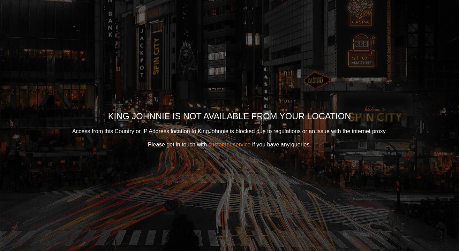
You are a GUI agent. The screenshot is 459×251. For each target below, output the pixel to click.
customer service (230, 144)
